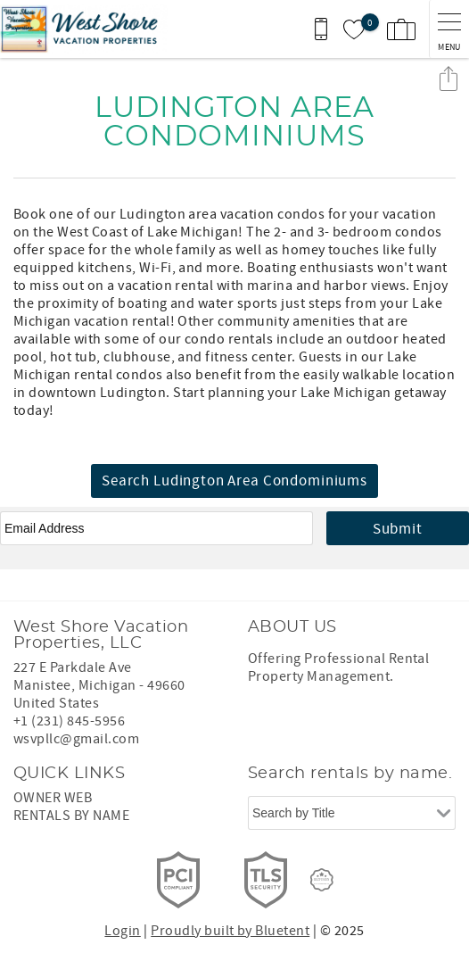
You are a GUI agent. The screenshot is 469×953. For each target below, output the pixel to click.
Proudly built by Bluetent (230, 931)
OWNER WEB (52, 798)
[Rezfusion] (321, 879)
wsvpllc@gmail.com (76, 739)
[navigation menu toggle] (449, 29)
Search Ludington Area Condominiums (234, 481)
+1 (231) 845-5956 (69, 721)
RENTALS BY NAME (71, 816)
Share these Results (448, 78)
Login (122, 931)
